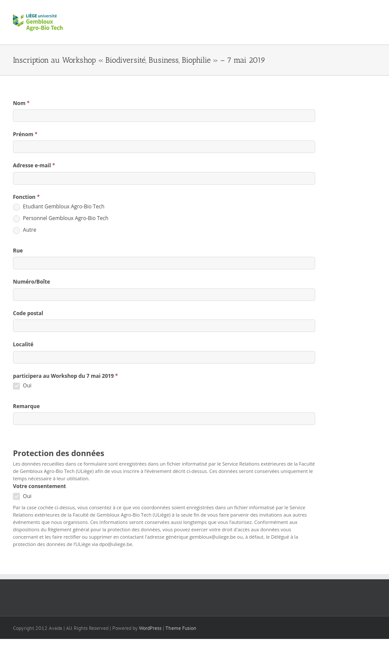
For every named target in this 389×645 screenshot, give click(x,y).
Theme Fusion (180, 628)
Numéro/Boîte (31, 281)
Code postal (28, 313)
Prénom (25, 134)
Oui (22, 386)
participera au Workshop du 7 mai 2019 (65, 376)
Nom (21, 103)
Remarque (26, 406)
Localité (23, 344)
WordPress (150, 628)
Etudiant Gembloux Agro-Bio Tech (58, 207)
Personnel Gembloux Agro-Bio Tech (60, 218)
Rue (18, 250)
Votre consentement (39, 486)
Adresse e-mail (34, 165)
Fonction (26, 197)
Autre (24, 230)
